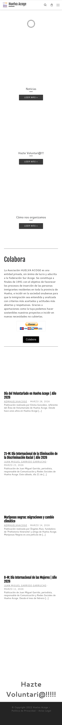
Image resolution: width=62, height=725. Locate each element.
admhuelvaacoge (15, 401)
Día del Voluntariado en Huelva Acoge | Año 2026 (30, 395)
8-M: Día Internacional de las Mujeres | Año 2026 (30, 580)
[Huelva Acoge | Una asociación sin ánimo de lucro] (4, 5)
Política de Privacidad (24, 710)
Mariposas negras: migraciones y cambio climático (29, 519)
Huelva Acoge (40, 707)
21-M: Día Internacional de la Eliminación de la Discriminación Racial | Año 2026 (30, 456)
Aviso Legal (44, 710)
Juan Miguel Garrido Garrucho (25, 461)
